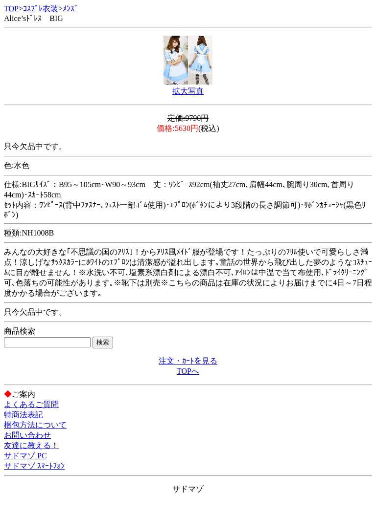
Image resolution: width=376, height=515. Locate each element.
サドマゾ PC (25, 455)
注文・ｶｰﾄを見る (188, 361)
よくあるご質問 (31, 404)
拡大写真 (188, 91)
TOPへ (188, 371)
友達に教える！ (31, 445)
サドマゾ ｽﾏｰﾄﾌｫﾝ (34, 466)
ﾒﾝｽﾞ (70, 8)
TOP (11, 8)
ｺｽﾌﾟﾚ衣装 (40, 8)
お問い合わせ (27, 435)
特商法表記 (23, 414)
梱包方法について (35, 425)
